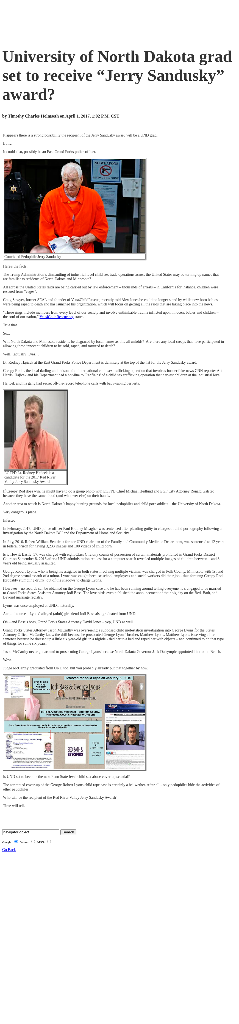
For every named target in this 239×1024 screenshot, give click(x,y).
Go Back (9, 850)
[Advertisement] (102, 22)
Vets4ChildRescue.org (57, 317)
